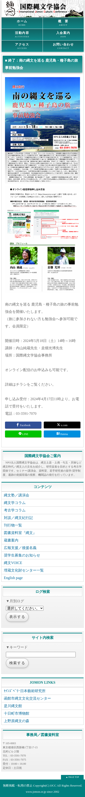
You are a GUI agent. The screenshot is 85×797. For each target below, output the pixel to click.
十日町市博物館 (16, 713)
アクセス (22, 46)
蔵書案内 (11, 540)
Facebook (23, 425)
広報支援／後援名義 (20, 548)
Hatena (62, 434)
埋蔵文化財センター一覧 (24, 570)
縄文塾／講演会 (16, 495)
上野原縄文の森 (16, 721)
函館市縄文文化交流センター (27, 698)
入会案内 (63, 34)
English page (13, 578)
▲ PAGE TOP (72, 777)
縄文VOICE (13, 563)
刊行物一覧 (13, 525)
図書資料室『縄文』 (20, 533)
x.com (62, 425)
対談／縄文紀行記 (18, 518)
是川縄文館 (13, 706)
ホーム (22, 23)
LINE (23, 434)
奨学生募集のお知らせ (22, 555)
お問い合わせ (63, 46)
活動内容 (22, 34)
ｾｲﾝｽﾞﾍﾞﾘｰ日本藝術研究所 (25, 691)
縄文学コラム (15, 503)
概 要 (63, 23)
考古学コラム (15, 510)
